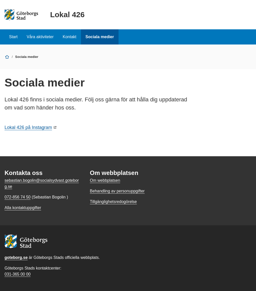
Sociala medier (100, 37)
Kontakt (69, 37)
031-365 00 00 (18, 274)
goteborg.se (16, 257)
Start (13, 37)
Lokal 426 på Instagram (28, 127)
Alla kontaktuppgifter (23, 208)
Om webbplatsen (105, 180)
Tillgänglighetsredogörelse (113, 201)
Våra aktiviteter (40, 37)
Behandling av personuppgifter (117, 191)
